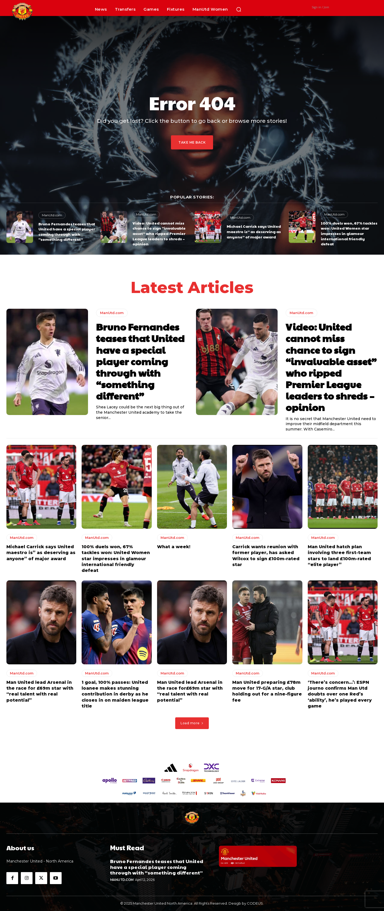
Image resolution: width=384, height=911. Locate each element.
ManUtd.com (52, 215)
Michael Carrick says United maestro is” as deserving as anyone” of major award (254, 231)
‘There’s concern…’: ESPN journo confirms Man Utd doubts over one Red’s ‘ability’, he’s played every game (340, 694)
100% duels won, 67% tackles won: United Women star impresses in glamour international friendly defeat (349, 233)
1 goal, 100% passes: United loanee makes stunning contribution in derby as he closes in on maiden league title (115, 694)
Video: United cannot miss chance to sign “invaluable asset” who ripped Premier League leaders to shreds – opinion (159, 233)
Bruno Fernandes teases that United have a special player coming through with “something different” (66, 231)
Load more (192, 723)
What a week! (173, 547)
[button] (238, 9)
